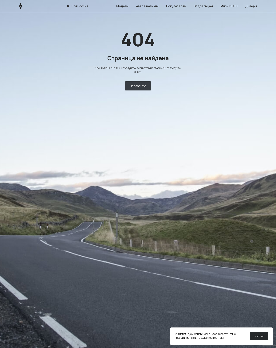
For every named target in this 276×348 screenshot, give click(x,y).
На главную (138, 86)
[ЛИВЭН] (28, 6)
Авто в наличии (147, 6)
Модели (122, 6)
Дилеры (251, 6)
